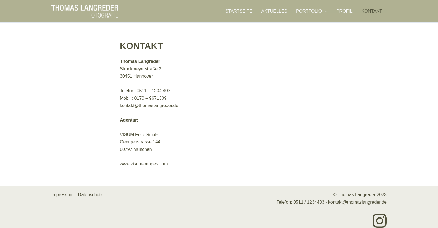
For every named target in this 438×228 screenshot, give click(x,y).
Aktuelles (274, 11)
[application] (324, 11)
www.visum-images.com (144, 164)
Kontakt (371, 11)
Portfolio (311, 11)
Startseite (238, 11)
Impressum (62, 194)
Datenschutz (90, 194)
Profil (344, 11)
